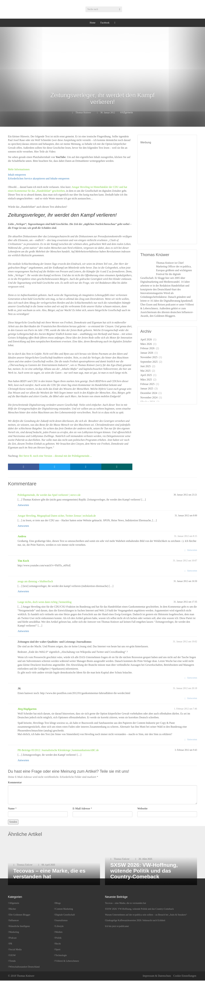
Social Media (15, 950)
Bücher (12, 909)
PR (10, 944)
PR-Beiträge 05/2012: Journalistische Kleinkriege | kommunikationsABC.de (58, 750)
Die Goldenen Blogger (19, 915)
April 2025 (146, 375)
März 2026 (146, 344)
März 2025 (146, 379)
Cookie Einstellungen (184, 976)
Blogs (58, 903)
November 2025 (149, 357)
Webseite (142, 809)
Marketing (14, 932)
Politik (58, 938)
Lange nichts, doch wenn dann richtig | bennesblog (44, 602)
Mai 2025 (145, 370)
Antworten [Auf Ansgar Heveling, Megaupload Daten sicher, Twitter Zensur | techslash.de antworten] (23, 526)
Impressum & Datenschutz (157, 976)
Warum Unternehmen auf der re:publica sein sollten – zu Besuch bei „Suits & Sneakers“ (146, 915)
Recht (58, 944)
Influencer (14, 921)
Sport (57, 950)
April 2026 (146, 339)
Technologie (61, 956)
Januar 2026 (146, 352)
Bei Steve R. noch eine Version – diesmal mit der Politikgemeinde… (55, 455)
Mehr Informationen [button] (19, 169)
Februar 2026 (147, 348)
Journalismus (61, 921)
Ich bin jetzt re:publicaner (117, 927)
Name (11, 809)
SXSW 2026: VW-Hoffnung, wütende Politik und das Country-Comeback (139, 909)
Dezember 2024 (148, 393)
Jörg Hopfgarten (27, 709)
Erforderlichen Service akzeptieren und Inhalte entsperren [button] (38, 178)
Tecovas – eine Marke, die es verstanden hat (125, 903)
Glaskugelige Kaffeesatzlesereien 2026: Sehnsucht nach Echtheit (135, 921)
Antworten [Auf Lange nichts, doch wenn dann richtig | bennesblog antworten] (23, 631)
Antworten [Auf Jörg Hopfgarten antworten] (192, 740)
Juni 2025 (145, 366)
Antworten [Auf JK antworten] (192, 699)
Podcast (13, 938)
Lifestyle (59, 927)
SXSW (12, 956)
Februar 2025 (147, 384)
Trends (12, 961)
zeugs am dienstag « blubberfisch (35, 581)
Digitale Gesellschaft (65, 915)
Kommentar (15, 783)
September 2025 (149, 361)
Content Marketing (64, 909)
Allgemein (127, 112)
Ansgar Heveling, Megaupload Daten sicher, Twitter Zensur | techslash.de (57, 516)
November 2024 (149, 397)
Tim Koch (23, 561)
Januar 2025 (146, 388)
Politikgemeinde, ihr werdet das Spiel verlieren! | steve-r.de (49, 495)
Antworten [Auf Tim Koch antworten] (192, 571)
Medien (59, 932)
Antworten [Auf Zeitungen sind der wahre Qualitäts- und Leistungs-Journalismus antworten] (192, 678)
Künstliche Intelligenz (19, 927)
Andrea (22, 537)
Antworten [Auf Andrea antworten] (192, 550)
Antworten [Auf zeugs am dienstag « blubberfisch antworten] (23, 592)
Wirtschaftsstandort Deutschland (24, 967)
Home (92, 22)
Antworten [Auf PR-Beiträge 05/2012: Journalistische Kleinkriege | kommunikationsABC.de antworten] (23, 760)
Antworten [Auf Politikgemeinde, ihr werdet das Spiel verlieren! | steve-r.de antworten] (23, 505)
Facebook (104, 22)
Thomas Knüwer (83, 112)
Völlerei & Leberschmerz (67, 961)
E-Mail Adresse (81, 809)
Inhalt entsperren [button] (17, 174)
